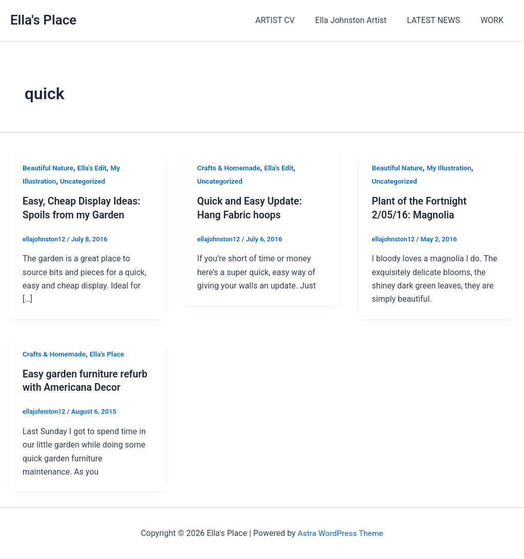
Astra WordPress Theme (340, 533)
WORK (494, 20)
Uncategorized (84, 181)
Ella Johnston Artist (361, 20)
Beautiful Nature (49, 168)
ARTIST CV (289, 20)
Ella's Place (43, 20)
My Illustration (451, 168)
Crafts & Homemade (229, 168)
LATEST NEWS (439, 20)
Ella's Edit (94, 168)
